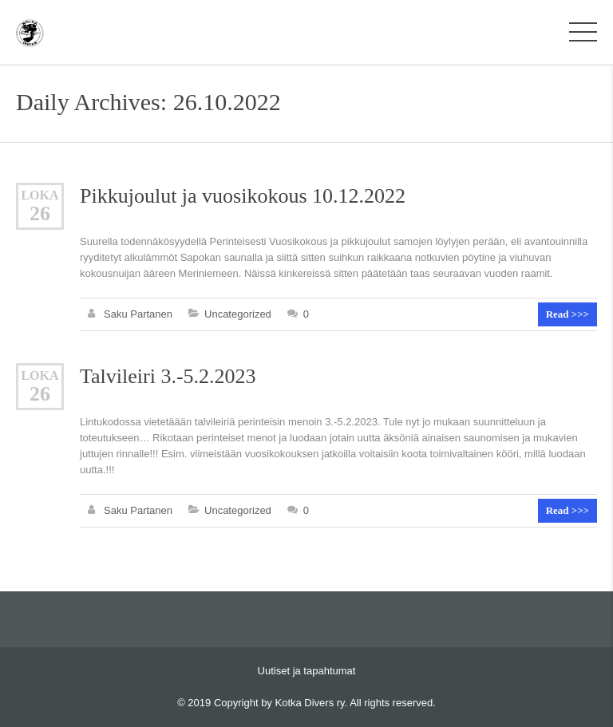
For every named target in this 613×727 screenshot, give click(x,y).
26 (40, 213)
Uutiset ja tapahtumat (307, 671)
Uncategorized (237, 314)
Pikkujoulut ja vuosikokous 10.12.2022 (242, 195)
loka (39, 195)
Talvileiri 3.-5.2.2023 (168, 376)
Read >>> (567, 314)
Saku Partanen (138, 314)
